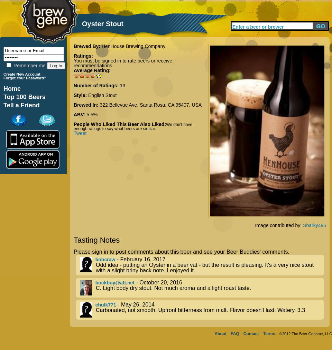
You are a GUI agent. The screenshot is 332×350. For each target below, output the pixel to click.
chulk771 (105, 305)
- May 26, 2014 (202, 310)
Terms (269, 333)
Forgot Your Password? (24, 78)
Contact (251, 333)
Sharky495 (314, 225)
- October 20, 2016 (202, 287)
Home (12, 88)
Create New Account (21, 74)
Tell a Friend (21, 105)
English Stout (102, 95)
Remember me (26, 65)
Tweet (80, 133)
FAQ (235, 333)
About (220, 333)
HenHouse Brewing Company (133, 46)
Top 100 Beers (24, 97)
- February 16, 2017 (202, 265)
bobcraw (105, 259)
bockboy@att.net (115, 282)
